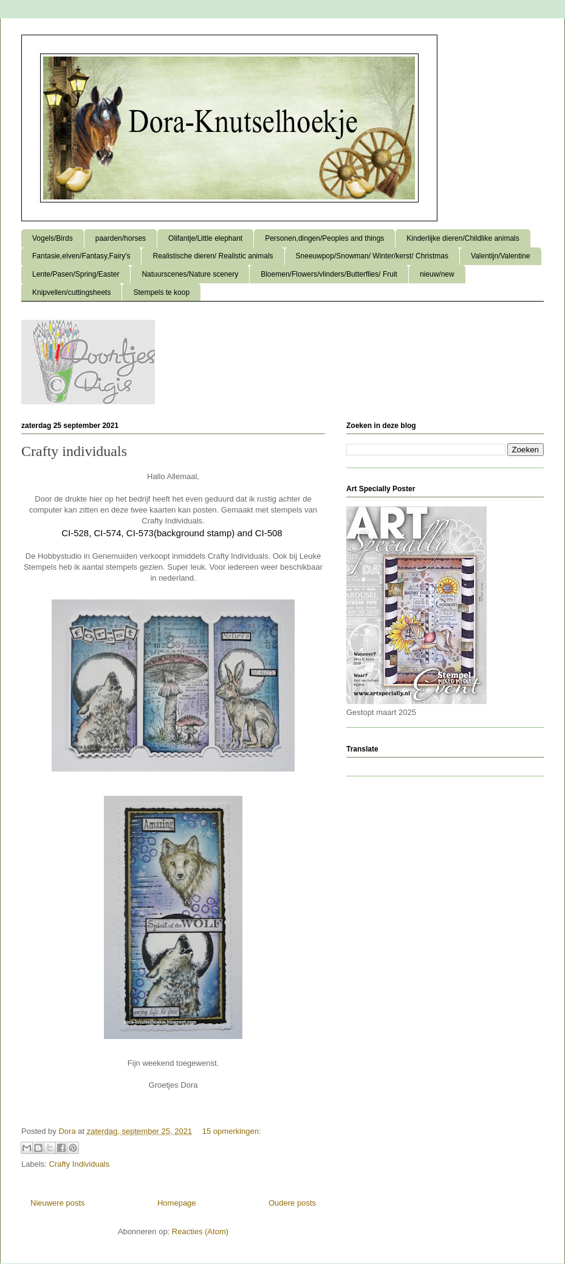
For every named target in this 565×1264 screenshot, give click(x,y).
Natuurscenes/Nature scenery (190, 274)
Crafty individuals (74, 451)
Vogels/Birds (52, 238)
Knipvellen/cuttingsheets (71, 292)
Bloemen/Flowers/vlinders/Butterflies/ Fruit (329, 274)
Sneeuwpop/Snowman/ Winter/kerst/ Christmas (372, 256)
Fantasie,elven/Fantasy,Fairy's (81, 256)
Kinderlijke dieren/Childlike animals (462, 238)
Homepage (176, 1202)
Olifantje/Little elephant (205, 238)
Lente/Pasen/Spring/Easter (75, 274)
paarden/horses (120, 238)
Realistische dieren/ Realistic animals (212, 256)
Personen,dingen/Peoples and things (324, 238)
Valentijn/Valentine (500, 256)
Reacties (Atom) (200, 1231)
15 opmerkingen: (231, 1131)
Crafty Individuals (79, 1164)
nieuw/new (437, 274)
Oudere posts (292, 1202)
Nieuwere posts (57, 1202)
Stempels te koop (161, 292)
